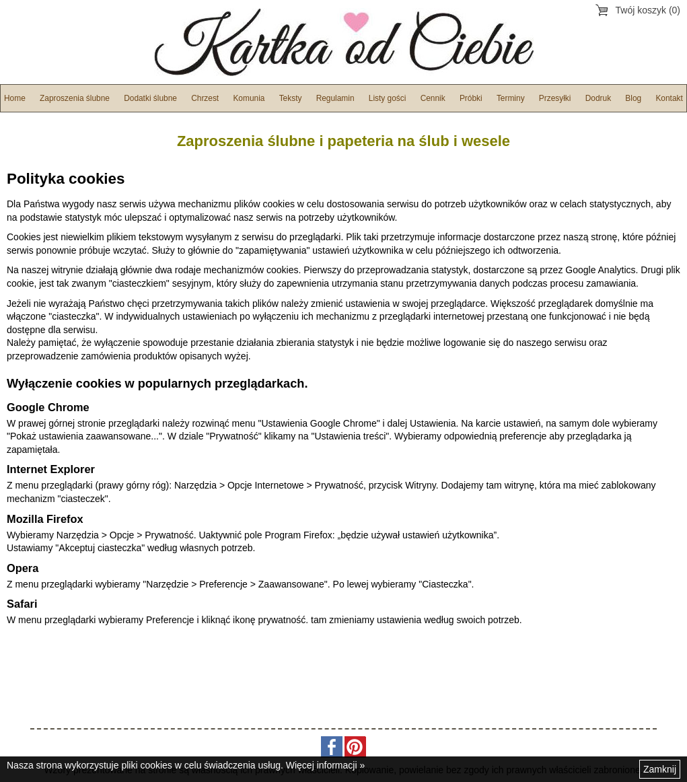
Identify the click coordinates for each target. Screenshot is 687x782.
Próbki (471, 98)
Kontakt (668, 98)
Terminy (511, 98)
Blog (633, 98)
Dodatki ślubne (150, 98)
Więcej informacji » (325, 765)
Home (15, 98)
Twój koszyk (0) (648, 10)
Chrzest (205, 98)
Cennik (433, 98)
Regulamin (335, 98)
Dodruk (598, 98)
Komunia (248, 98)
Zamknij (659, 769)
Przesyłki (555, 98)
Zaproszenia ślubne (75, 98)
